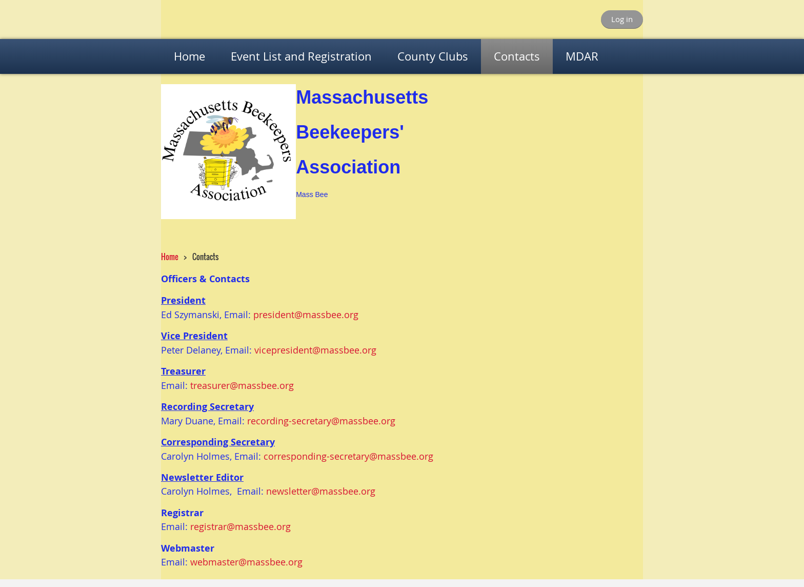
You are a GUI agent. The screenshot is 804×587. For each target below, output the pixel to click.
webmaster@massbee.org (246, 562)
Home (169, 256)
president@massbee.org (305, 314)
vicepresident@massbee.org (315, 350)
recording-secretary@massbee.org (321, 421)
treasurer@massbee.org (242, 385)
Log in (622, 19)
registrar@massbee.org (240, 526)
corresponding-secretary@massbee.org (348, 456)
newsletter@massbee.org (320, 491)
